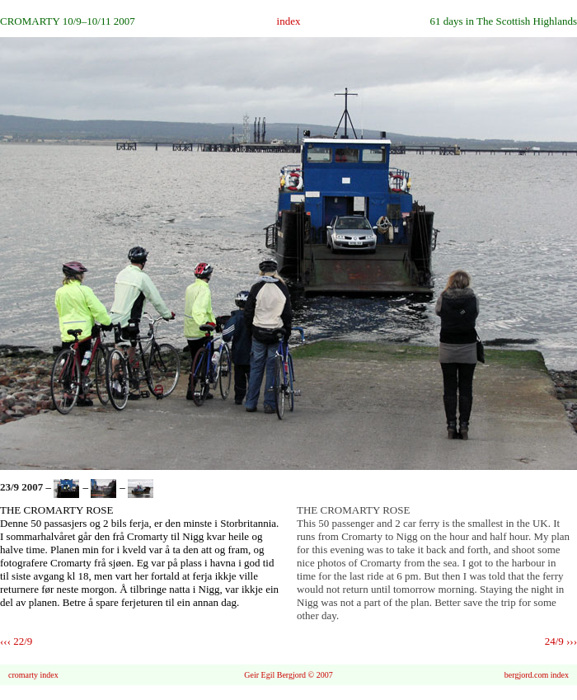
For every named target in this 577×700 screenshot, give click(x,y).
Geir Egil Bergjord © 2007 (288, 674)
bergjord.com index (536, 674)
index (289, 21)
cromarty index (33, 674)
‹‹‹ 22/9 (16, 641)
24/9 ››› (561, 641)
